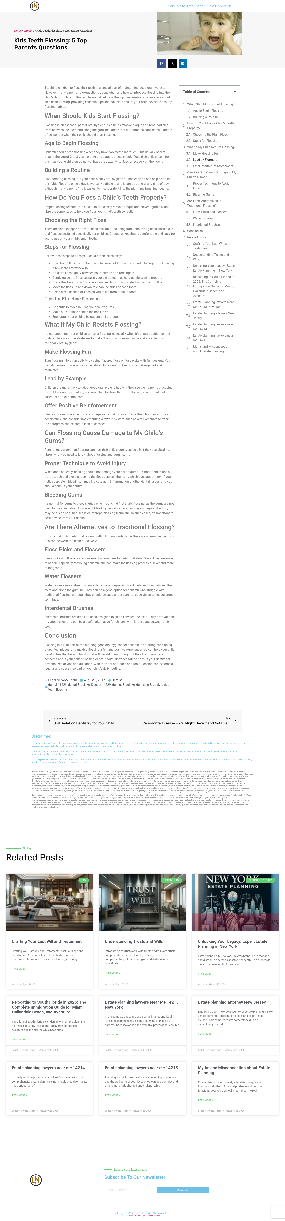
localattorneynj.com (169, 802)
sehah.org (180, 802)
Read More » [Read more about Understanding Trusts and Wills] (112, 973)
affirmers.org (148, 802)
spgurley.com (62, 786)
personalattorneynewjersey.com (193, 772)
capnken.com (77, 772)
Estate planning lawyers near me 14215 (213, 338)
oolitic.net (181, 776)
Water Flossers (203, 218)
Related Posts (196, 237)
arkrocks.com (81, 800)
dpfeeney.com (37, 795)
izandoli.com (96, 802)
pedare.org (144, 772)
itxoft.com (44, 807)
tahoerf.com (248, 774)
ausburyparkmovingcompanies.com (228, 793)
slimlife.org (190, 776)
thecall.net (58, 783)
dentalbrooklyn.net (39, 786)
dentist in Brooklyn (149, 685)
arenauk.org (164, 776)
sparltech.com (53, 807)
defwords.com (56, 781)
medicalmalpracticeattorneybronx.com (231, 779)
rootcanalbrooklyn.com (140, 788)
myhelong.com (221, 798)
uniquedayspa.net (80, 805)
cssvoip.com (67, 783)
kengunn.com (83, 774)
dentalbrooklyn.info (166, 786)
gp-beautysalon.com (73, 791)
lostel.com (36, 807)
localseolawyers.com (203, 783)
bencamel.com (146, 795)
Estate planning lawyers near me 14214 (213, 326)
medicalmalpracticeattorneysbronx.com (190, 800)
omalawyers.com (74, 786)
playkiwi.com (157, 795)
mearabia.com (155, 788)
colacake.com (167, 793)
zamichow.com (103, 776)
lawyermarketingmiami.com (165, 781)
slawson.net (73, 774)
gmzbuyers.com (98, 786)
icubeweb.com (102, 795)
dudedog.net (207, 774)
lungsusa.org (114, 800)
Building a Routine (205, 117)
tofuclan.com (168, 798)
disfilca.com (157, 805)
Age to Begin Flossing (208, 111)
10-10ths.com (165, 772)
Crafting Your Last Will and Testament (211, 246)
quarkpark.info (187, 805)
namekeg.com (37, 776)
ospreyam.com (68, 779)
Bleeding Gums (203, 194)
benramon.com (85, 802)
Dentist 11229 (101, 685)
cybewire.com (221, 788)
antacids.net (79, 779)
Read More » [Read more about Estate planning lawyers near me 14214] (19, 1095)
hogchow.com (244, 772)
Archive (29, 30)
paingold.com (198, 805)
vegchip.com (121, 772)
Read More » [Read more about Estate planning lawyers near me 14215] (112, 1095)
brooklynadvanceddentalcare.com (45, 788)
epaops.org (209, 802)
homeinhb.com (64, 795)
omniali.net (173, 776)
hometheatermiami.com (224, 802)
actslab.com (188, 774)
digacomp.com (59, 776)
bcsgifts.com (77, 783)
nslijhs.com (244, 776)
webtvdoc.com (153, 776)
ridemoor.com (236, 786)
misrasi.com (163, 779)
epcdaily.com (177, 788)
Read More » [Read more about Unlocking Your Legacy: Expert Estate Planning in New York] (205, 974)
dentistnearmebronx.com (41, 781)
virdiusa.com (111, 781)
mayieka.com (238, 774)
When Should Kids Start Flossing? (211, 104)
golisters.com (124, 800)
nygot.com (61, 805)
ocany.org (177, 805)
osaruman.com (37, 783)
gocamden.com (68, 781)
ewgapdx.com (122, 786)
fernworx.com (114, 776)
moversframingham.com (134, 793)
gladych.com (210, 776)
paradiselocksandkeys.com (184, 793)
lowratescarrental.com (230, 783)
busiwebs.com (117, 802)
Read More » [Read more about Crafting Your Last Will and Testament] (19, 969)
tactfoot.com (209, 805)
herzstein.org (133, 776)
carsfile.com (199, 793)
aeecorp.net (36, 772)
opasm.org (236, 800)
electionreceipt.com (213, 800)
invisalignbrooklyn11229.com (241, 795)
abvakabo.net (176, 772)
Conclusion (195, 231)
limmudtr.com (103, 800)
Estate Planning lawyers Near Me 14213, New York (213, 304)
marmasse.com (220, 805)
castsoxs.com (215, 786)
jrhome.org (138, 802)
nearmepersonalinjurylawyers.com (189, 781)
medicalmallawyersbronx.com (214, 781)
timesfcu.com (188, 788)
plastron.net (87, 783)
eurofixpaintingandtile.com (144, 791)
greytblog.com (159, 800)
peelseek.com (238, 802)
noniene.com (142, 776)
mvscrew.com (102, 779)
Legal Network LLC (157, 1213)
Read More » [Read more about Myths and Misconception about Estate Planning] (205, 1100)
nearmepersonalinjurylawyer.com (44, 774)
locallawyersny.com (61, 798)
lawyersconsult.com (134, 805)
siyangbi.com (75, 798)
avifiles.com (113, 795)
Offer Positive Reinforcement (213, 166)
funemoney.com (73, 802)
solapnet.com (210, 793)
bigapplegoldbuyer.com (121, 798)
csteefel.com (221, 772)
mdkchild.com (98, 772)
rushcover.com (155, 772)
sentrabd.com (199, 776)
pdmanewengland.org (106, 805)
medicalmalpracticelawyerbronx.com (130, 781)
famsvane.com (37, 793)
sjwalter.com (244, 783)
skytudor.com (48, 776)
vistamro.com (92, 805)
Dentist (117, 680)
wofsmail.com (51, 786)
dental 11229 (57, 685)
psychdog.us (118, 791)
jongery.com (217, 774)
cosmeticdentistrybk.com (98, 774)
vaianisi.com (210, 788)
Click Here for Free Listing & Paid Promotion (199, 6)
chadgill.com (87, 772)
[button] (161, 63)
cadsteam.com (111, 786)
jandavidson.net (37, 805)
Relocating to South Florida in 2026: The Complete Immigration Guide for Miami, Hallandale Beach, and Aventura (213, 286)
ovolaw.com (169, 800)
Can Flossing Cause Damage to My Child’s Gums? (211, 175)
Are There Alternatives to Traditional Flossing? (204, 203)
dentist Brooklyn (123, 685)
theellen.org (132, 786)
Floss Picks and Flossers (210, 212)
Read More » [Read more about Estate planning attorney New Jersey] (205, 1033)
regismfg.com (134, 795)
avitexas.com (178, 786)
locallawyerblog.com (139, 779)
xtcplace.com (190, 802)
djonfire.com (200, 802)
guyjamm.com (177, 774)
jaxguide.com (48, 783)
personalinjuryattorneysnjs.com (82, 788)
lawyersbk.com (199, 788)
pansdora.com (92, 800)
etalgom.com (87, 786)
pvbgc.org (157, 802)
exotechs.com (63, 774)
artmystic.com (167, 805)
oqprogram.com (232, 772)
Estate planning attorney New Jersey (213, 315)
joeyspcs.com (75, 795)
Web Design (140, 1216)
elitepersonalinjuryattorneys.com (209, 791)
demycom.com (56, 779)
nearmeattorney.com (166, 783)
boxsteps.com (97, 791)
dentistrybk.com (161, 791)
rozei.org (123, 776)
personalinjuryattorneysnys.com (55, 802)
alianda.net (45, 772)
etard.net (72, 800)
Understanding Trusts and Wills (211, 257)
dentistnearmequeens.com (184, 783)
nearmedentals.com (50, 795)
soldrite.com (189, 798)
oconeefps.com (110, 772)
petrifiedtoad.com (222, 776)
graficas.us (211, 772)
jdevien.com (142, 786)
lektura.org (46, 779)
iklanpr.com (197, 774)
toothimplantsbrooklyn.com (120, 788)
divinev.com (149, 781)
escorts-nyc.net (64, 788)
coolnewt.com (128, 802)
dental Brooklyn (79, 685)
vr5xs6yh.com (225, 786)
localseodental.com (201, 786)
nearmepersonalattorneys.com (68, 793)
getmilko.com (210, 798)
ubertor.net (198, 779)
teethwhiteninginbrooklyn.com (91, 793)
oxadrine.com (86, 791)
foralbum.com (128, 791)
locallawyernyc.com (89, 795)
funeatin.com (179, 798)
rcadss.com (245, 800)
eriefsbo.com (85, 798)
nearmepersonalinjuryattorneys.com (217, 795)
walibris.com (63, 800)
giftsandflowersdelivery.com (61, 772)
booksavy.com (152, 786)
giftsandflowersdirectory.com (238, 788)
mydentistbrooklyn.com (153, 793)
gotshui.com (126, 779)
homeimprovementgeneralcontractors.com (147, 798)
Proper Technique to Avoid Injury (211, 186)
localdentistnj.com (133, 772)
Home (18, 30)
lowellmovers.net (114, 779)
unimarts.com (153, 779)
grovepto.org (147, 805)
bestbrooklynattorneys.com (136, 783)
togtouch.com (166, 788)
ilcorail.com (192, 791)
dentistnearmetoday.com (117, 774)
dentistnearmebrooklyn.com (233, 791)
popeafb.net (120, 783)
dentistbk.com (123, 795)
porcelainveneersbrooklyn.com (160, 774)
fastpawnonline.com (102, 788)
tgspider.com (37, 779)
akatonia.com (182, 791)
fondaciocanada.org (181, 795)
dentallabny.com (49, 793)
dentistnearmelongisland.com (114, 793)
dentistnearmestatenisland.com (104, 783)
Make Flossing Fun (206, 153)
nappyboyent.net (50, 805)
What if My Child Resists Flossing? (211, 147)
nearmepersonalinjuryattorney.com (45, 800)
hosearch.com (167, 795)
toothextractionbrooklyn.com (43, 798)
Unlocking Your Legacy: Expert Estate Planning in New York (214, 268)
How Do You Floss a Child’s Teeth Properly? (210, 125)
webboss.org (100, 781)
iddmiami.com (231, 805)
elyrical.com (70, 776)
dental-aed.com (209, 779)
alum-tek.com (188, 779)
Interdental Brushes (206, 225)
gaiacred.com (106, 798)
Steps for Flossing (205, 141)
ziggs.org (69, 805)
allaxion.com (231, 781)
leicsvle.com (106, 802)
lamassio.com (37, 802)
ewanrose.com (120, 805)
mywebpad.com (90, 779)
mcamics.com (90, 781)
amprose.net (79, 781)
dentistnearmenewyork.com (54, 791)
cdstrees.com (242, 805)
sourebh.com (235, 776)
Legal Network (153, 1216)
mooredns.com (37, 791)
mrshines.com (152, 783)
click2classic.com (196, 795)
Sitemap (129, 1216)
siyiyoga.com (199, 798)
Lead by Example (205, 160)
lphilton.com (240, 781)
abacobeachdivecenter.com (86, 776)
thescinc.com (133, 774)
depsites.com (227, 800)
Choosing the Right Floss (210, 134)
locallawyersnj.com (175, 779)
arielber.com (172, 791)
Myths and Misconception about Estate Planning (211, 349)
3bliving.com (107, 791)
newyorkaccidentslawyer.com (141, 800)
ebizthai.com (189, 786)
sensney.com (143, 774)
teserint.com (95, 798)
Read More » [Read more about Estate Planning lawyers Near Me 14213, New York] (112, 1034)
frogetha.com (227, 774)
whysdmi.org (216, 783)
